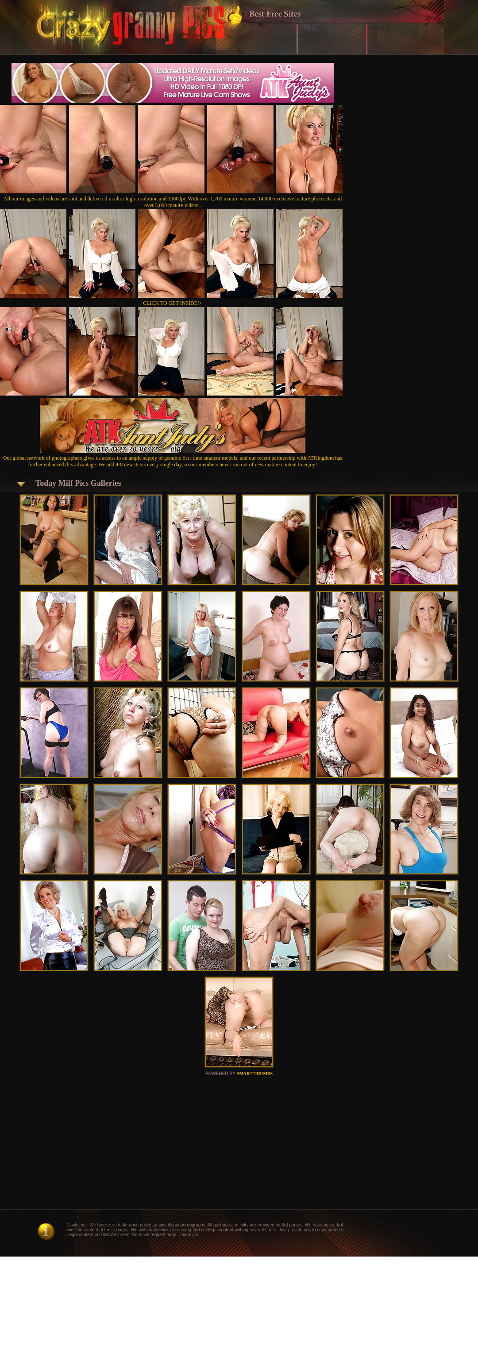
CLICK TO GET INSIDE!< (172, 303)
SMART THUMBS (255, 1073)
